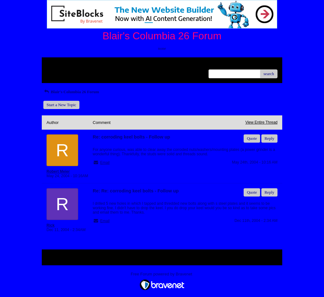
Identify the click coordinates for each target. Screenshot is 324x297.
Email (104, 162)
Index (86, 64)
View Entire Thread (261, 122)
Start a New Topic (61, 104)
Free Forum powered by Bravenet (162, 274)
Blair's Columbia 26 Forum (71, 91)
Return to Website (61, 64)
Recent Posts (57, 71)
